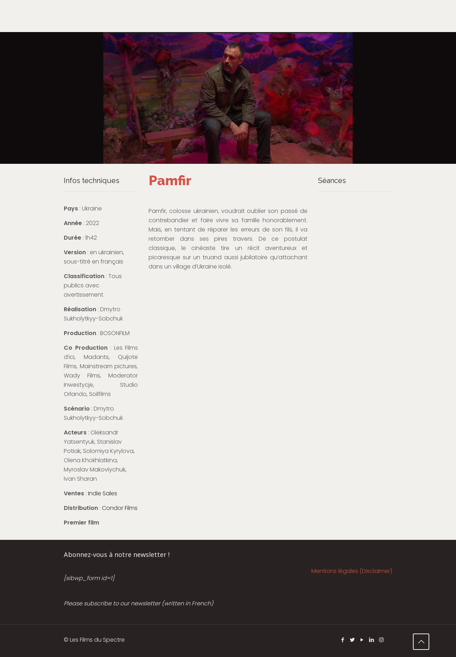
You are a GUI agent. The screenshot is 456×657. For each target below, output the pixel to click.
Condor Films (120, 508)
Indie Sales (102, 493)
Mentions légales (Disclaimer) (351, 571)
